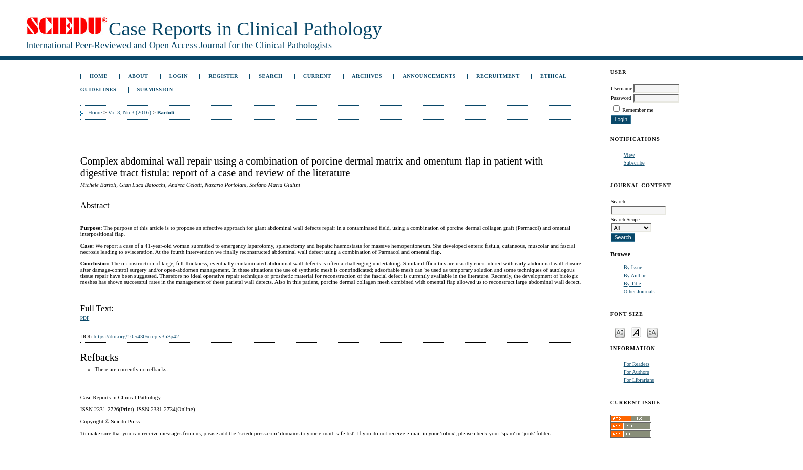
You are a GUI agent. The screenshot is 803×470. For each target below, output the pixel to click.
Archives (367, 76)
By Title (632, 284)
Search (270, 76)
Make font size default (636, 332)
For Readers (637, 364)
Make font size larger (652, 332)
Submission (155, 89)
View (629, 155)
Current (317, 76)
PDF (84, 318)
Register (223, 76)
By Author (635, 275)
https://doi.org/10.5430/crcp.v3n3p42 (136, 336)
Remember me (637, 110)
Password (621, 98)
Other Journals (639, 291)
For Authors (636, 372)
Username (621, 88)
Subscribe (634, 163)
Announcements (429, 76)
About (138, 76)
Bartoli (166, 112)
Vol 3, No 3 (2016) (129, 112)
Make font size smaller (620, 332)
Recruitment (498, 76)
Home (99, 76)
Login (178, 76)
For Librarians (639, 380)
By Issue (633, 267)
